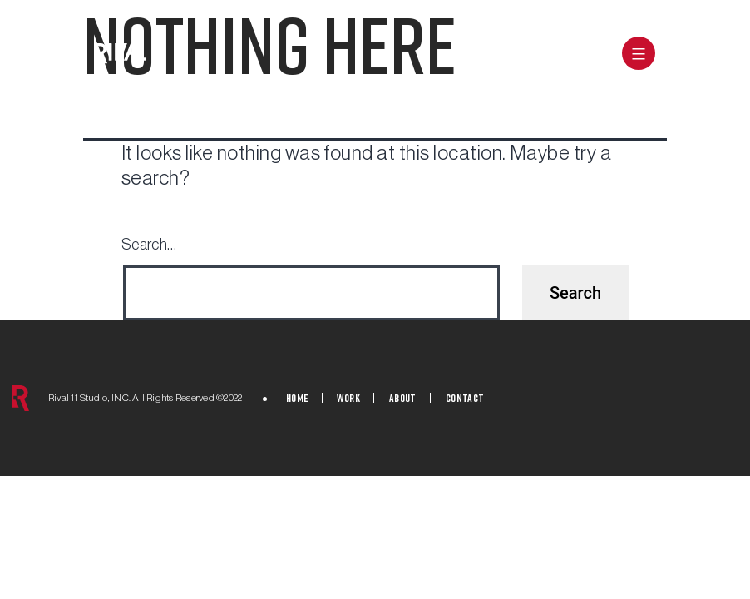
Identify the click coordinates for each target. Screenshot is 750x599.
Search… (148, 244)
